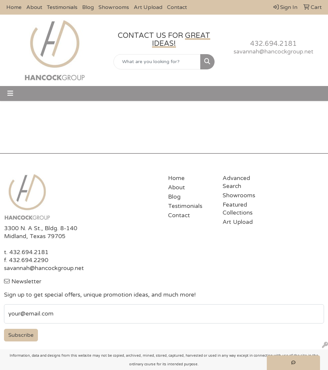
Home (14, 7)
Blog (88, 7)
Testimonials (62, 7)
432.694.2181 (273, 44)
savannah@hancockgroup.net (273, 51)
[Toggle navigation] (10, 93)
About (34, 7)
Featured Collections (237, 208)
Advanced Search (236, 182)
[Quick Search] (157, 61)
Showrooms (113, 7)
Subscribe (21, 335)
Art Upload (148, 7)
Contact (177, 7)
